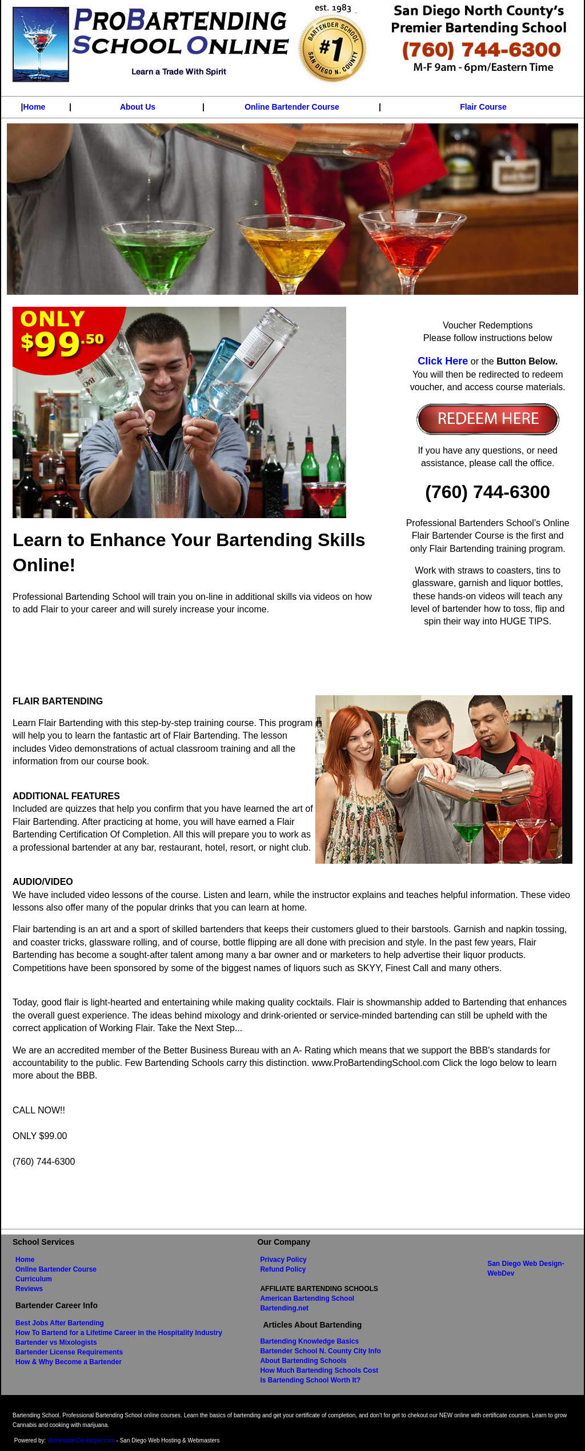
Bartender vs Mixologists (56, 1342)
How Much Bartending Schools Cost (319, 1370)
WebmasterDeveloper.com (81, 1440)
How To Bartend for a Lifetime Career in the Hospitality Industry (118, 1333)
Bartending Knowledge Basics (309, 1341)
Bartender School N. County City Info (320, 1351)
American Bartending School (307, 1298)
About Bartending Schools (303, 1361)
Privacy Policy (283, 1260)
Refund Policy (283, 1269)
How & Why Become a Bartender (68, 1362)
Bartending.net (284, 1308)
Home (34, 106)
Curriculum (33, 1279)
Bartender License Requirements (69, 1352)
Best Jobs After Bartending (59, 1323)
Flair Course (483, 106)
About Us (137, 106)
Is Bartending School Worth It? (310, 1380)
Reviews (29, 1289)
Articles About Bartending (312, 1324)
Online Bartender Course (292, 106)
